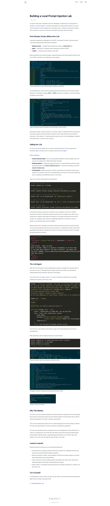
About (81, 2)
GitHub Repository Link (38, 483)
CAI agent (64, 150)
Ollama (37, 150)
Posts (76, 2)
